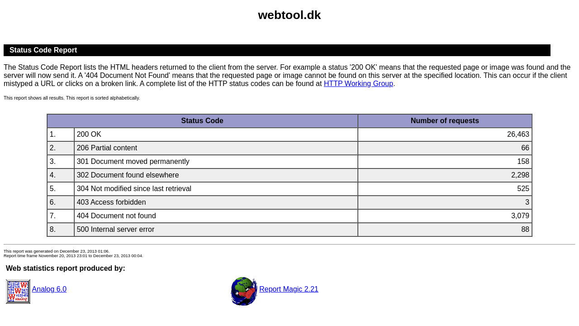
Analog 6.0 (49, 289)
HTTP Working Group (358, 83)
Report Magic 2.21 (288, 289)
